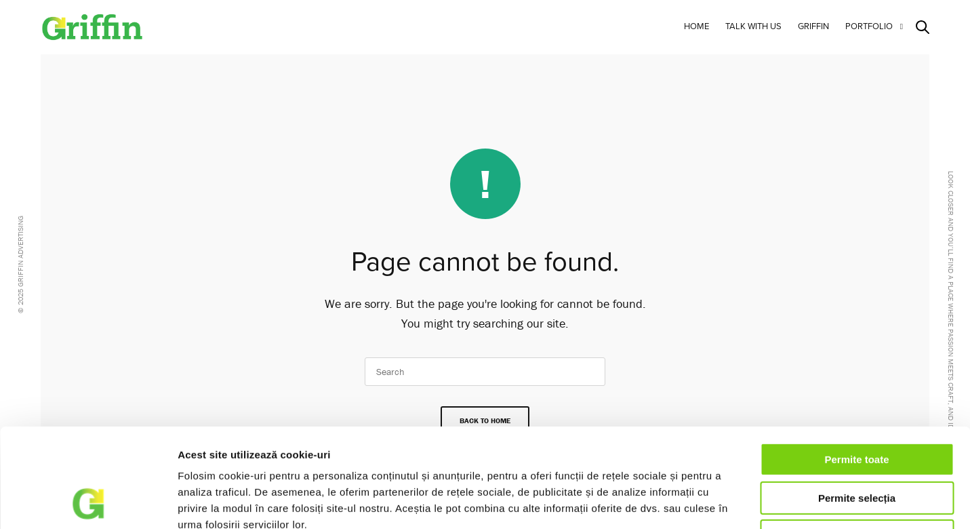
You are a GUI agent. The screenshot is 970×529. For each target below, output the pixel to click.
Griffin (813, 26)
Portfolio (869, 26)
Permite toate (856, 366)
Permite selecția (856, 405)
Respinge (857, 443)
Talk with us (753, 26)
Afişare (730, 502)
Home (696, 26)
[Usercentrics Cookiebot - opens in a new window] (87, 502)
